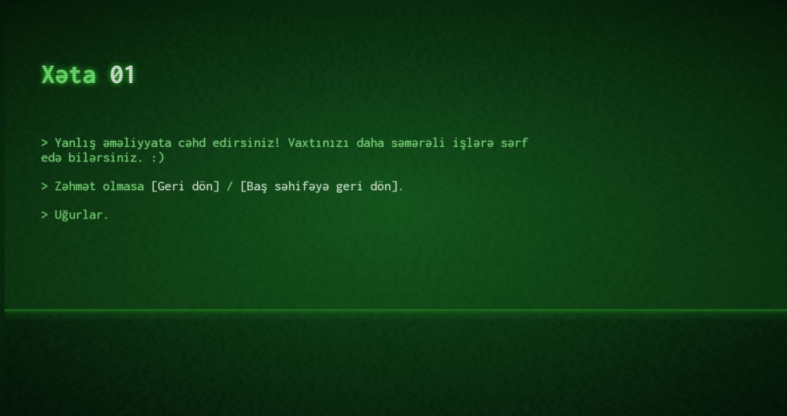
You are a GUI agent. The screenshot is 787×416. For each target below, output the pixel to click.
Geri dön (185, 185)
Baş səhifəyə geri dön (319, 185)
